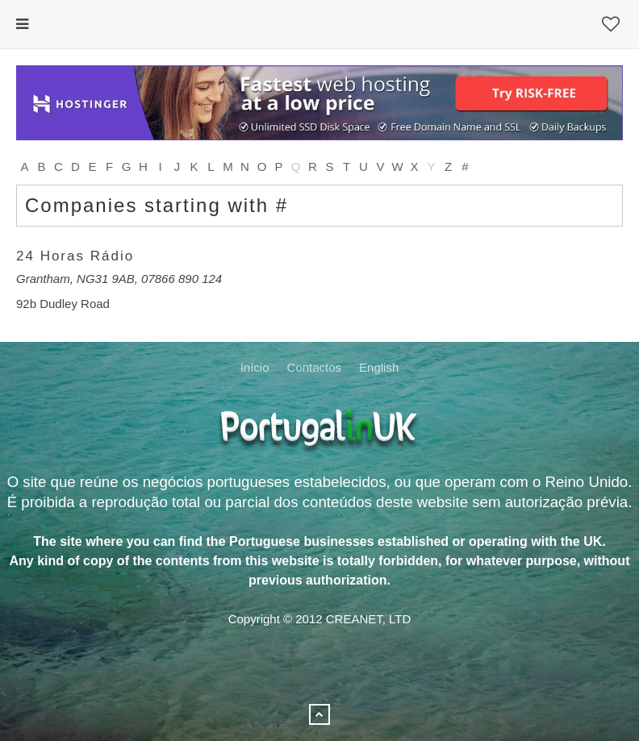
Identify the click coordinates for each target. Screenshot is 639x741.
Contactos (314, 367)
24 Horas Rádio (75, 256)
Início (254, 367)
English (379, 367)
